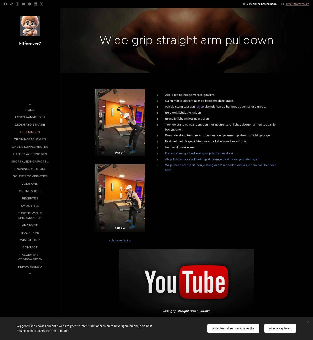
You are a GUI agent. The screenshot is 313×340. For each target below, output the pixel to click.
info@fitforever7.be (297, 4)
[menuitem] (30, 109)
